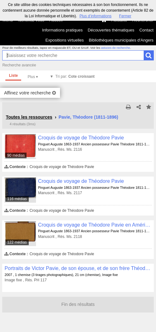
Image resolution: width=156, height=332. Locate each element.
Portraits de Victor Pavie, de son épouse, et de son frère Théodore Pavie (77, 268)
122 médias (17, 242)
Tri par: (74, 76)
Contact (146, 30)
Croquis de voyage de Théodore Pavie (81, 137)
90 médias (16, 155)
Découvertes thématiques (111, 30)
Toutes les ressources (29, 117)
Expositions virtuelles (64, 40)
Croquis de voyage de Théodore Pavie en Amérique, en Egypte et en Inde (94, 225)
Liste (13, 75)
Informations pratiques (62, 30)
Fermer (125, 16)
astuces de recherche (115, 47)
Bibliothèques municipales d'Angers (121, 40)
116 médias (17, 199)
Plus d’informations (95, 16)
